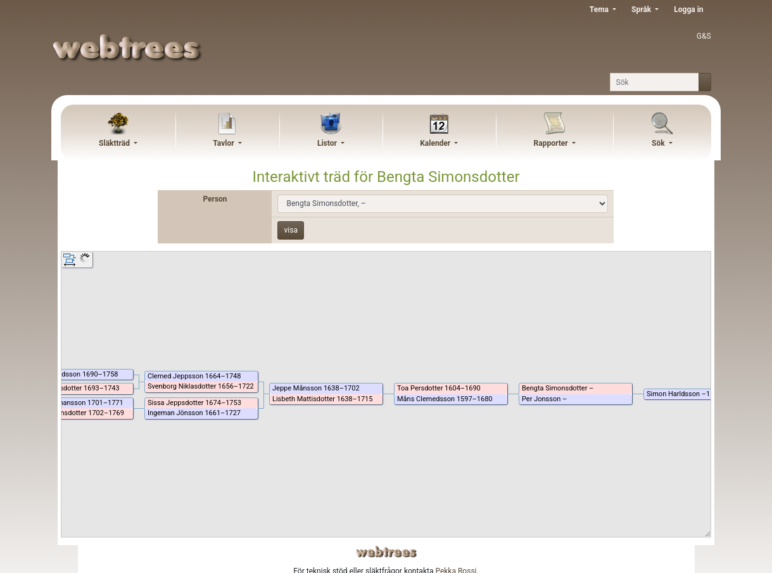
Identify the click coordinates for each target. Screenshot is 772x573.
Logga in (688, 9)
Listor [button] (328, 143)
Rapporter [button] (552, 143)
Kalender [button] (436, 143)
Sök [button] (659, 143)
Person (215, 199)
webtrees (386, 551)
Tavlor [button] (224, 143)
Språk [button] (642, 9)
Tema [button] (600, 9)
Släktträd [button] (115, 143)
